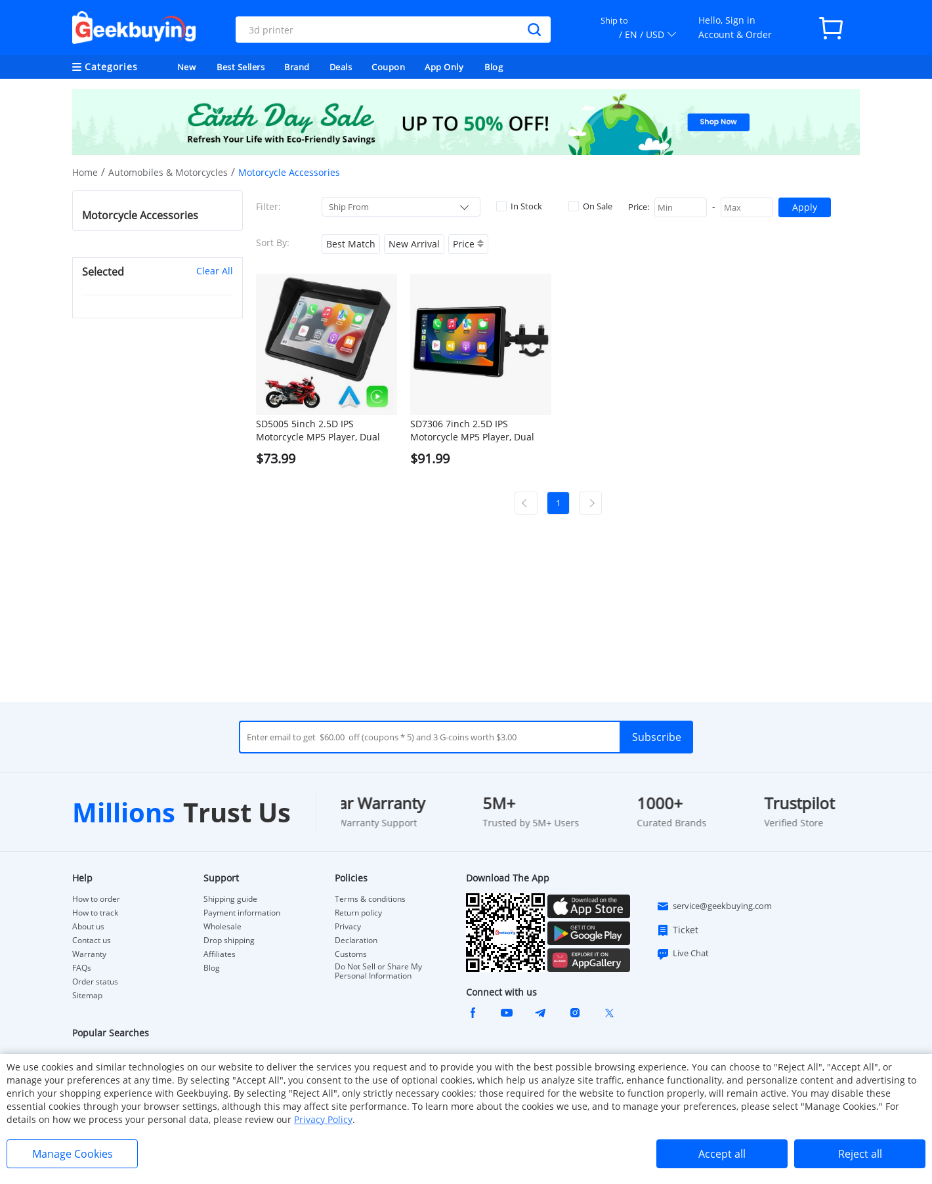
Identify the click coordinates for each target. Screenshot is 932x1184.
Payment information (241, 913)
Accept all (722, 1154)
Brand (297, 67)
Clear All (214, 270)
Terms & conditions (370, 899)
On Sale (590, 206)
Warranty (89, 954)
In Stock (519, 206)
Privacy (348, 926)
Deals (340, 67)
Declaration (356, 940)
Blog (493, 67)
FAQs (81, 968)
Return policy (358, 913)
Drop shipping (229, 940)
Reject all (860, 1154)
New (186, 67)
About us (88, 926)
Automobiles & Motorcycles (168, 172)
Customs (351, 954)
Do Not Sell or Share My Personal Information (378, 971)
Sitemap (87, 995)
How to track (95, 913)
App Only (444, 67)
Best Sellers (241, 67)
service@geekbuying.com (714, 906)
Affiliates (219, 954)
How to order (96, 899)
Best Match (350, 244)
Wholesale (222, 926)
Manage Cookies (72, 1154)
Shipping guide (230, 899)
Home (85, 172)
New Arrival (414, 244)
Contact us (91, 940)
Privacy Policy (323, 1119)
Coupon (388, 67)
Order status (95, 981)
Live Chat (682, 953)
